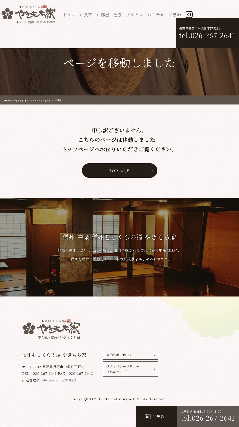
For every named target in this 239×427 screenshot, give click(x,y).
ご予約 (175, 14)
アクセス (134, 14)
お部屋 (103, 14)
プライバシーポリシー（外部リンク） (122, 370)
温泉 (118, 14)
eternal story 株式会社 (61, 380)
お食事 (86, 14)
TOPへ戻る (119, 170)
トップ (69, 14)
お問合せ (155, 14)
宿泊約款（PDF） (119, 354)
